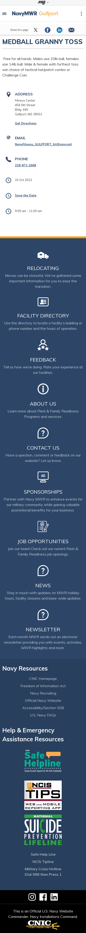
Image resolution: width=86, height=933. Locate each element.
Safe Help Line (43, 854)
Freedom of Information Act (43, 686)
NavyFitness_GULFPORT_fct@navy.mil (43, 144)
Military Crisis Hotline (43, 869)
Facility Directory (43, 315)
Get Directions (25, 123)
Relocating (43, 268)
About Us (43, 404)
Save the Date (25, 195)
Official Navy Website (43, 700)
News (43, 585)
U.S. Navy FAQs (43, 715)
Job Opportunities (43, 541)
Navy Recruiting (43, 693)
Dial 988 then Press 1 (43, 874)
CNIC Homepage (43, 678)
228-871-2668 (25, 165)
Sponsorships (43, 492)
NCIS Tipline (43, 861)
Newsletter (43, 629)
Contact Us (43, 448)
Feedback (43, 359)
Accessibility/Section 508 (43, 707)
